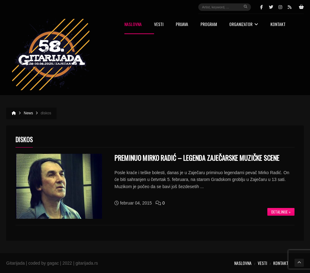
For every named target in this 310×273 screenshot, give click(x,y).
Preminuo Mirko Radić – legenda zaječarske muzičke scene (196, 158)
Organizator (243, 24)
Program (208, 24)
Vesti (158, 24)
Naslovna (133, 24)
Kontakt (278, 24)
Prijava (182, 24)
